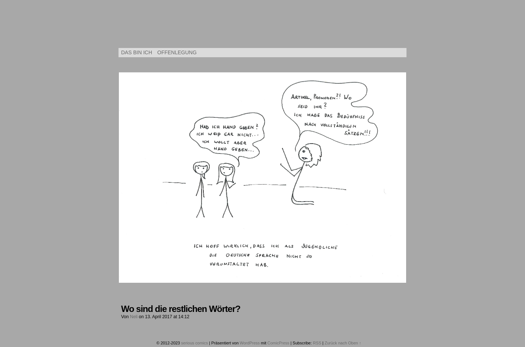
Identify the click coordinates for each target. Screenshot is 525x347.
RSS (317, 343)
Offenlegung (177, 52)
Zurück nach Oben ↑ (343, 343)
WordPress (250, 343)
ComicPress (278, 343)
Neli (134, 316)
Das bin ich (136, 52)
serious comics (262, 26)
